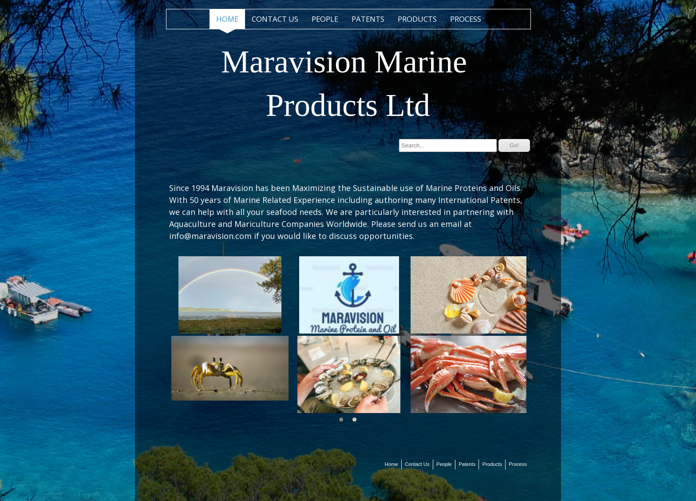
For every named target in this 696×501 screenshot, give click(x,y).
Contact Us (275, 19)
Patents (368, 19)
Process (465, 19)
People (325, 19)
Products (417, 19)
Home (227, 19)
